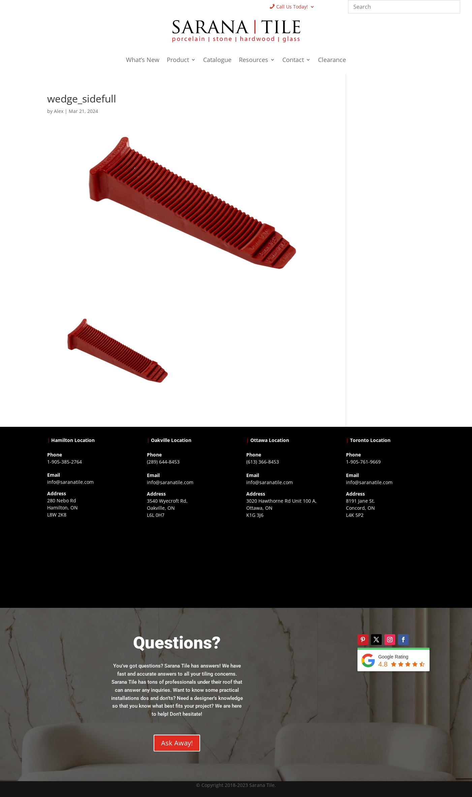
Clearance (332, 60)
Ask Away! (177, 742)
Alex (58, 111)
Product (178, 60)
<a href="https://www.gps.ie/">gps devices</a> (285, 562)
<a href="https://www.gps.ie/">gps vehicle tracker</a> (385, 562)
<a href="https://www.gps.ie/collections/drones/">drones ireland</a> (186, 562)
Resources (253, 60)
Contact (293, 60)
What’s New (142, 60)
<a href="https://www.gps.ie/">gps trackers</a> (86, 562)
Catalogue (217, 60)
